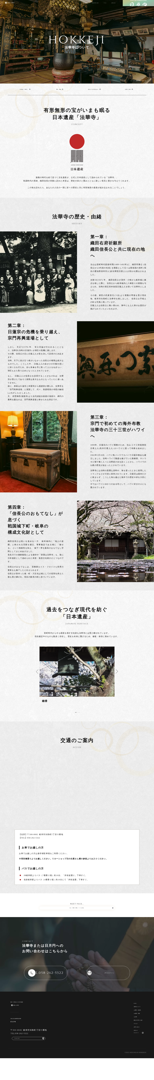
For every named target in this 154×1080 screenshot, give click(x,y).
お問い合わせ (109, 7)
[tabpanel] (77, 675)
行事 (129, 1028)
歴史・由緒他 (133, 1018)
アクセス (94, 7)
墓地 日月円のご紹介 (75, 7)
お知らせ (128, 1046)
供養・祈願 (132, 1023)
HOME (38, 7)
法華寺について (53, 7)
